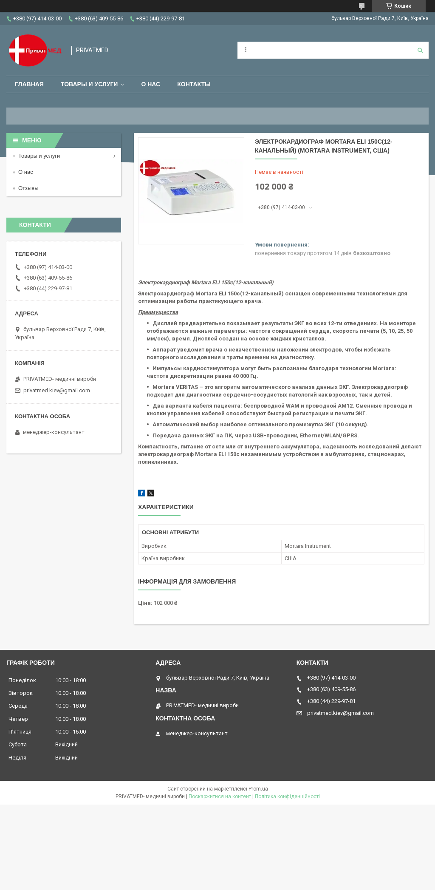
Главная (29, 84)
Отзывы (28, 188)
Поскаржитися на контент (220, 796)
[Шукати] (420, 50)
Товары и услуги (89, 84)
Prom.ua (258, 789)
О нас (150, 84)
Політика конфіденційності (287, 796)
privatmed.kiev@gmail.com (56, 390)
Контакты (193, 84)
